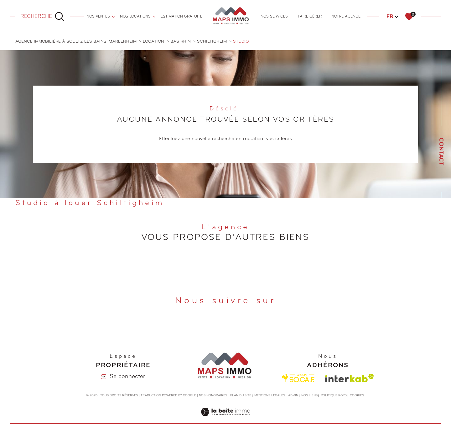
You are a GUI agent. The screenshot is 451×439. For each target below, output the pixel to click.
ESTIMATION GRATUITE (181, 17)
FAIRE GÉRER (310, 17)
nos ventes (98, 17)
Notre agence (345, 17)
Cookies (357, 395)
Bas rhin (180, 42)
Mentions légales (269, 395)
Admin (293, 395)
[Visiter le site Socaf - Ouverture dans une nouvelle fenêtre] (298, 378)
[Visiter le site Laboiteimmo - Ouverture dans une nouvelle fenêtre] (225, 419)
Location (153, 42)
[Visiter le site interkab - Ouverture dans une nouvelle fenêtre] (349, 378)
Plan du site (240, 395)
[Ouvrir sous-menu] (113, 16)
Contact (441, 152)
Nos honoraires (213, 395)
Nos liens (309, 395)
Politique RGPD (334, 395)
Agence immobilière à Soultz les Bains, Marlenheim (76, 42)
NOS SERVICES (274, 17)
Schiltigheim (212, 42)
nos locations (135, 17)
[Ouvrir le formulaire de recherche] (42, 17)
